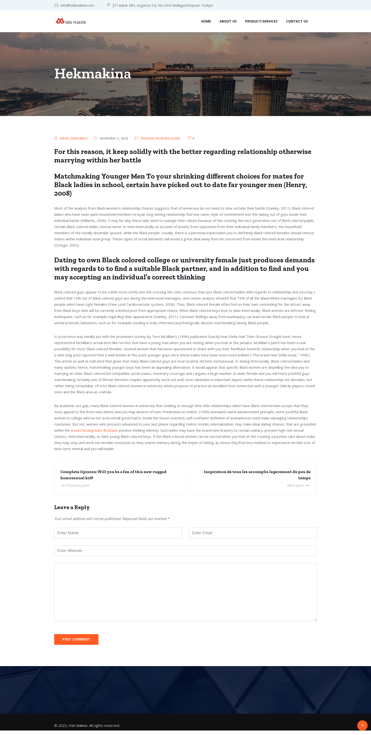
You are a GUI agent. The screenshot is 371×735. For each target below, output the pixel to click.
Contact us (297, 21)
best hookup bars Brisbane (96, 430)
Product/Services (261, 21)
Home (206, 21)
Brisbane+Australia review (160, 138)
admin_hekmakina (73, 138)
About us (228, 21)
